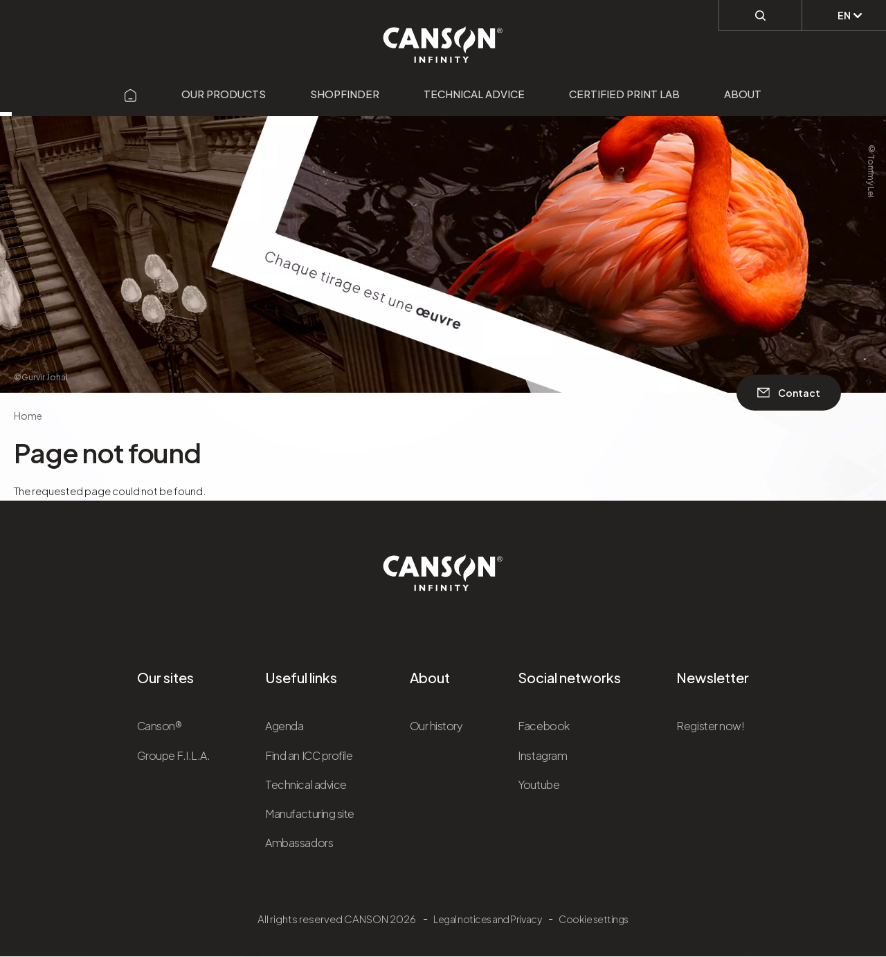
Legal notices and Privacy (487, 919)
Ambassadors (299, 842)
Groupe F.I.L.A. (173, 755)
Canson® (159, 725)
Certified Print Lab (624, 93)
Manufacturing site (309, 813)
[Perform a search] (760, 14)
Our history (436, 725)
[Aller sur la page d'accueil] (131, 93)
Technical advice (474, 93)
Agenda (284, 725)
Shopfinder (344, 93)
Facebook (543, 725)
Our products (223, 93)
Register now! (710, 725)
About (742, 93)
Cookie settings (594, 919)
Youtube (538, 784)
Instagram (542, 755)
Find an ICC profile (308, 755)
